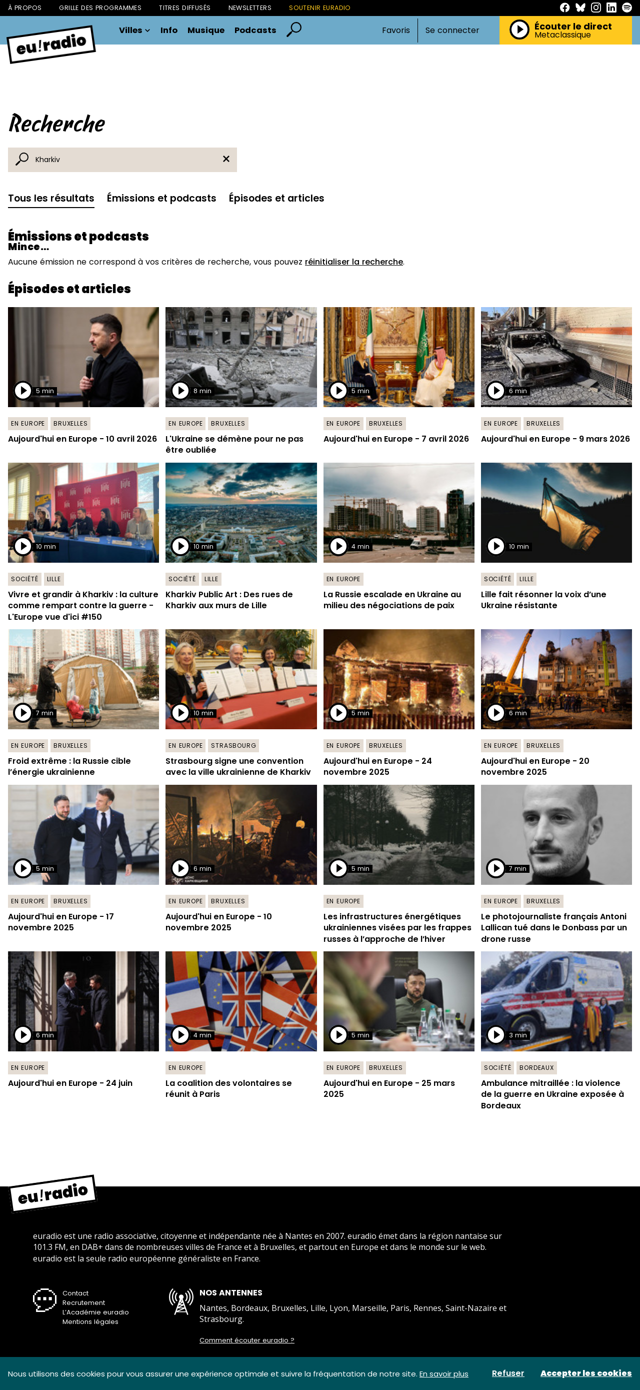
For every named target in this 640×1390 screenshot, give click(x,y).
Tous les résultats (51, 198)
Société (24, 579)
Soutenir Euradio (320, 8)
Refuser (508, 1373)
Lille (54, 579)
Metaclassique (562, 35)
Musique (206, 31)
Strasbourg (233, 745)
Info (169, 31)
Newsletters (250, 8)
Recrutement (83, 1302)
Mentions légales (90, 1321)
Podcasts (255, 31)
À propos (25, 8)
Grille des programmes (100, 8)
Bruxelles (71, 423)
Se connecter (453, 31)
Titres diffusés (184, 8)
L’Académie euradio (95, 1312)
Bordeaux (537, 1067)
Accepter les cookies (586, 1373)
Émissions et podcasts (161, 198)
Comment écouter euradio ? (247, 1340)
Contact (75, 1293)
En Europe (28, 423)
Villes (134, 31)
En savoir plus (444, 1373)
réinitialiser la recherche (354, 262)
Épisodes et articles (276, 198)
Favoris (396, 30)
